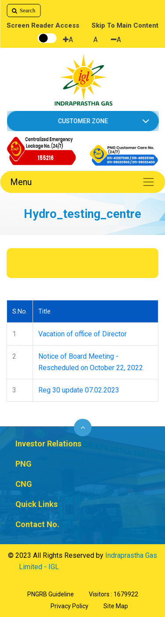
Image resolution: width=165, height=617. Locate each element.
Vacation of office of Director (82, 334)
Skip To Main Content (125, 25)
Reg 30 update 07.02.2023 (78, 390)
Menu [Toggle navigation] (82, 182)
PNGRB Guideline (50, 594)
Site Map (115, 606)
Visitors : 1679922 (113, 594)
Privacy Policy (69, 606)
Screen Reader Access (43, 25)
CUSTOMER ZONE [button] (83, 121)
